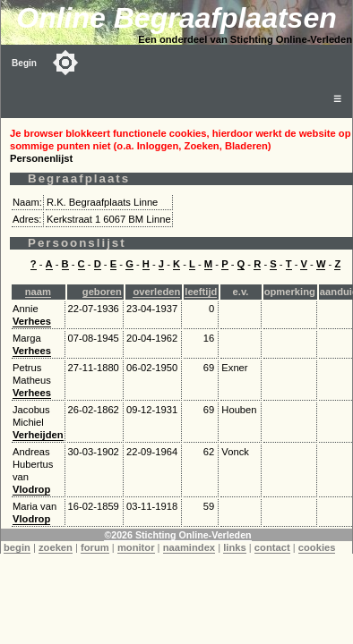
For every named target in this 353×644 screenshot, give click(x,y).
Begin (24, 63)
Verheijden (38, 434)
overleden (156, 291)
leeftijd (201, 291)
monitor (136, 547)
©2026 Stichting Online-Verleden (177, 535)
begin (17, 547)
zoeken (56, 547)
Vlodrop (31, 489)
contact (272, 547)
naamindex (189, 547)
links (234, 547)
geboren (102, 291)
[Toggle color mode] (65, 62)
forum (95, 547)
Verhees (32, 321)
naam (38, 291)
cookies (317, 547)
